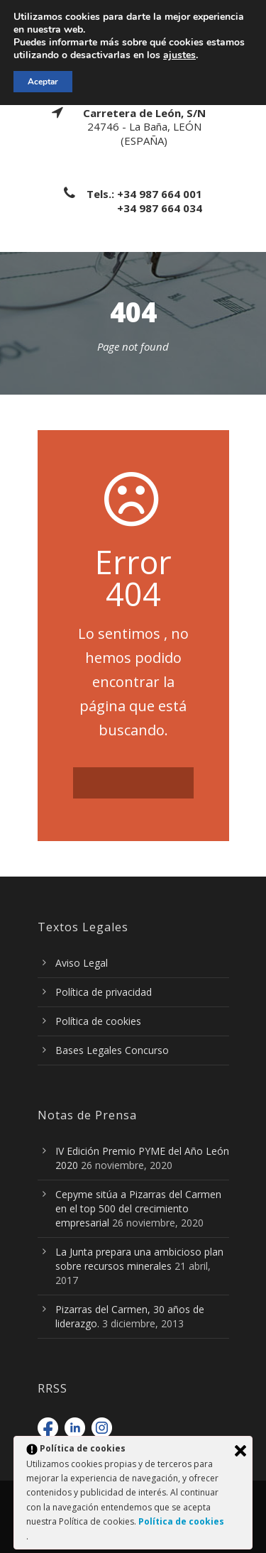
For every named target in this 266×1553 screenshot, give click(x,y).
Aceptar (43, 81)
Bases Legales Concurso (112, 1050)
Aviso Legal (81, 963)
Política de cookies (98, 1021)
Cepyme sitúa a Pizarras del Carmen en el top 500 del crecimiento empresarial (138, 1208)
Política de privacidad (103, 992)
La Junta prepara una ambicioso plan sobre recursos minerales (139, 1259)
